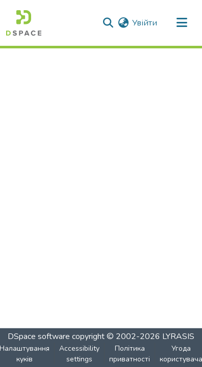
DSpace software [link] (39, 336)
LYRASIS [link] (178, 336)
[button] (23, 23)
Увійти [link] (144, 23)
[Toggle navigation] (181, 23)
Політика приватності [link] (129, 354)
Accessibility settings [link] (79, 354)
